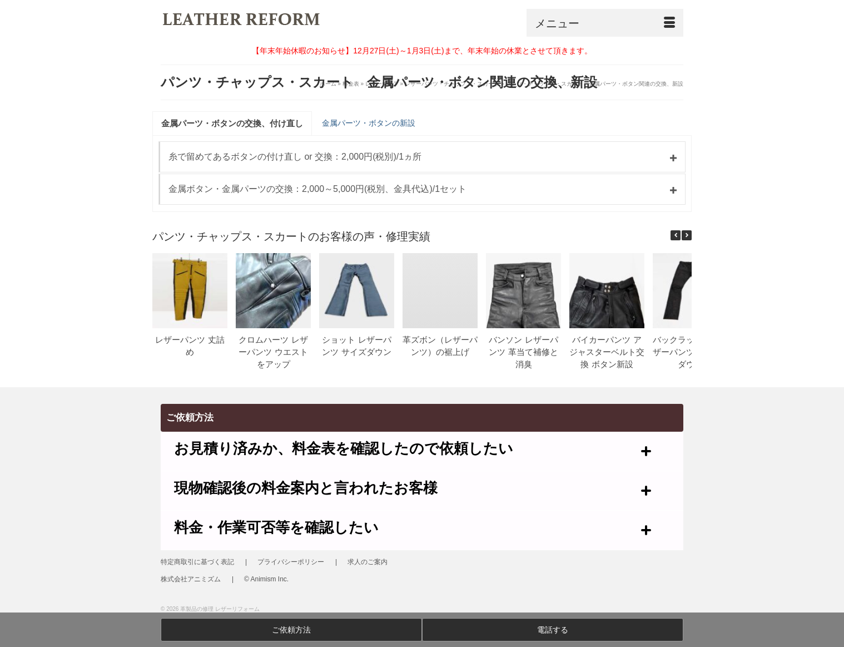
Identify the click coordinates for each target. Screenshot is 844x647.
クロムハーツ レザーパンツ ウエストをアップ (273, 352)
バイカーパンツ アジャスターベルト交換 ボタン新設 (606, 352)
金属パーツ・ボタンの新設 (368, 122)
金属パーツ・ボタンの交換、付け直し (232, 123)
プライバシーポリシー (290, 562)
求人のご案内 (367, 562)
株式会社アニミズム (191, 579)
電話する (552, 629)
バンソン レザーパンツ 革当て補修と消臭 (523, 352)
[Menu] (605, 23)
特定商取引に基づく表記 (197, 562)
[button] (687, 235)
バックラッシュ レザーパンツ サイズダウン (690, 352)
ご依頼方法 (291, 629)
